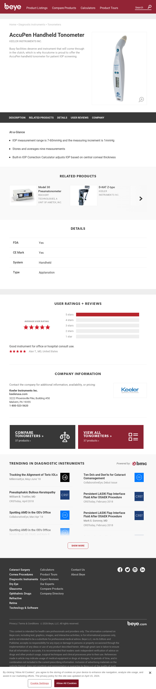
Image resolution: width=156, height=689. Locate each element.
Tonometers (54, 24)
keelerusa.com (18, 394)
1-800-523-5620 (18, 405)
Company (98, 117)
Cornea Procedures (21, 574)
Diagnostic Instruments (32, 24)
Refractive (15, 598)
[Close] (150, 673)
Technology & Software (23, 607)
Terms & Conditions (29, 623)
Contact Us (78, 569)
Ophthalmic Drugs (20, 593)
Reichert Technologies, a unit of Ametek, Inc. (50, 198)
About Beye (78, 574)
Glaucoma (15, 588)
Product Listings (36, 8)
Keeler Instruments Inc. (25, 41)
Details (62, 117)
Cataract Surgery (19, 569)
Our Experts (47, 584)
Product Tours (109, 8)
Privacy (13, 623)
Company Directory (52, 593)
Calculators (88, 8)
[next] (141, 199)
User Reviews (80, 117)
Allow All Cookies (66, 683)
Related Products (41, 117)
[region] (78, 678)
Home (12, 24)
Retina (13, 603)
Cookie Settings (39, 683)
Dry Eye (13, 584)
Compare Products (64, 8)
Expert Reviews (49, 579)
